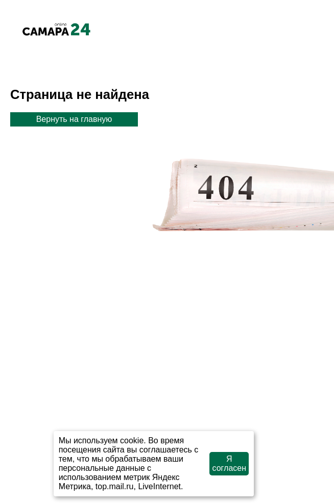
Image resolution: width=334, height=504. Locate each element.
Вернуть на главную (74, 119)
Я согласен (229, 463)
